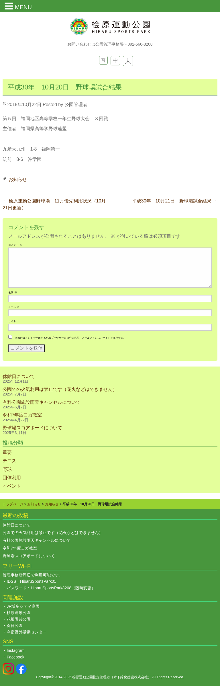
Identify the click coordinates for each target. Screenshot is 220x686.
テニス (9, 460)
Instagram (15, 650)
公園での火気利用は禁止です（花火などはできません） (60, 389)
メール (13, 306)
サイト (12, 321)
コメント (15, 244)
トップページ (13, 504)
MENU (23, 7)
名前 (12, 292)
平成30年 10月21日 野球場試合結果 (174, 200)
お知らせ (18, 179)
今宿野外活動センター (27, 632)
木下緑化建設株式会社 (130, 677)
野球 (7, 469)
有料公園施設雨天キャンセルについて (41, 402)
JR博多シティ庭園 (23, 606)
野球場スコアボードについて (32, 427)
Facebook (15, 657)
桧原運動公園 (19, 612)
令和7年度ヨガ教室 (22, 414)
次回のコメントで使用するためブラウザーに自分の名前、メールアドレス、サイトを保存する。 (70, 337)
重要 (7, 452)
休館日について (19, 376)
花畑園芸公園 (19, 619)
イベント (12, 486)
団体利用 (12, 477)
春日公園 (15, 625)
